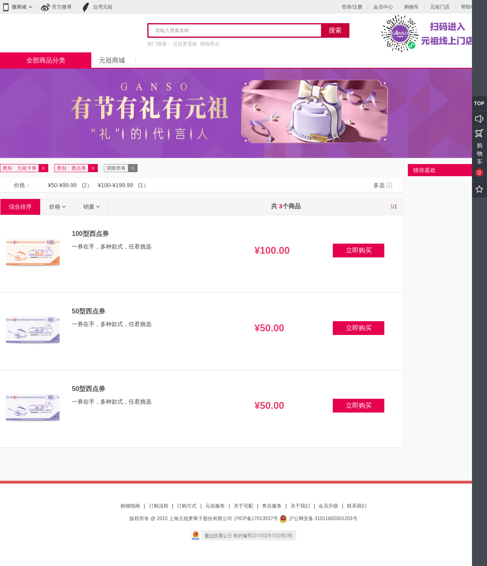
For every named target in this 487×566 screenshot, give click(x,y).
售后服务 (272, 506)
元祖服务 (215, 506)
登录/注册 (352, 7)
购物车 (411, 7)
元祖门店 (440, 7)
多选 (379, 185)
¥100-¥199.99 (115, 185)
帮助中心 (471, 7)
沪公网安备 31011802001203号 (318, 518)
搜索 (335, 30)
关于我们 (300, 506)
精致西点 (210, 44)
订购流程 (158, 506)
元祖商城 (112, 60)
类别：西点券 (71, 168)
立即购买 (359, 250)
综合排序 (20, 206)
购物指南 (130, 506)
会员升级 (328, 506)
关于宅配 (243, 506)
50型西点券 (88, 311)
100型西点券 (90, 233)
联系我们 (356, 506)
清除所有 (116, 168)
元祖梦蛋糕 (185, 44)
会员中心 (383, 7)
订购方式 (186, 506)
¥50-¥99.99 (62, 185)
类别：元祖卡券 (19, 168)
